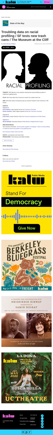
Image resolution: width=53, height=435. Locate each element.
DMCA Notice (33, 424)
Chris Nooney (7, 44)
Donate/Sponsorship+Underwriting (24, 421)
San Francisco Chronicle (29, 109)
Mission (21, 415)
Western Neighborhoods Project (34, 121)
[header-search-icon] (41, 2)
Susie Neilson (7, 109)
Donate (48, 2)
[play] (4, 7)
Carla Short (6, 116)
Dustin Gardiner (7, 111)
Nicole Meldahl (7, 121)
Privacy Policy (23, 424)
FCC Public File (33, 415)
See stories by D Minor (9, 161)
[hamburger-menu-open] (3, 2)
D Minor (13, 44)
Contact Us (32, 421)
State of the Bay (17, 23)
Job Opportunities (23, 418)
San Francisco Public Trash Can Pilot (13, 131)
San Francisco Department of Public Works (34, 116)
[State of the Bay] (6, 23)
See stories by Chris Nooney (10, 149)
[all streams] (51, 7)
